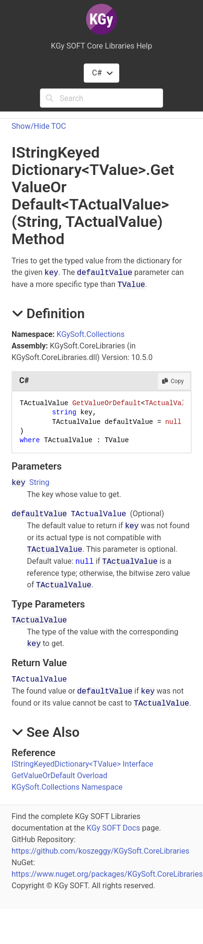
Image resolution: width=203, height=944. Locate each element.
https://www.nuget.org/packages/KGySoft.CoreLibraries (107, 874)
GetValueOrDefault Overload (59, 775)
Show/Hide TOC (39, 126)
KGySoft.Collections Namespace (67, 787)
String (39, 482)
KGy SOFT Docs (113, 827)
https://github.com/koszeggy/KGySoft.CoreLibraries (100, 851)
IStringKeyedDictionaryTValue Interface (82, 764)
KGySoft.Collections (91, 334)
